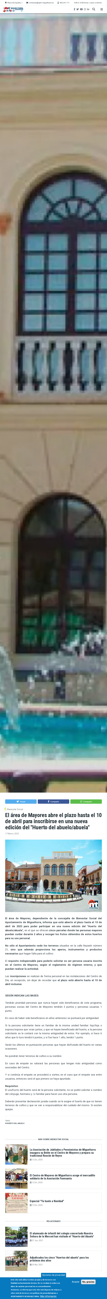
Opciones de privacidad (53, 1277)
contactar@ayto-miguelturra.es (41, 3)
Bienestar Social (15, 809)
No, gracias (88, 1283)
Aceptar (75, 1283)
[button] (21, 801)
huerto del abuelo (15, 1123)
